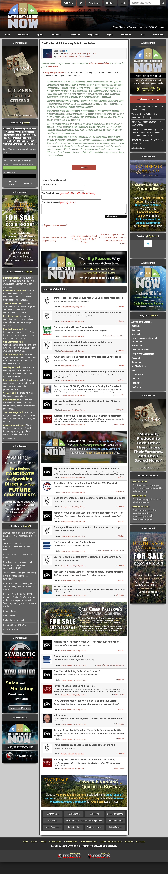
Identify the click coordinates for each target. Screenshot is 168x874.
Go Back (83, 167)
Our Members (53, 815)
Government (22, 34)
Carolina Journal (119, 426)
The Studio (136, 387)
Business (56, 34)
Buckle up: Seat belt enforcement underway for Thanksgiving (84, 761)
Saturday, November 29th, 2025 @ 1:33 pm (73, 652)
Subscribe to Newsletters (111, 843)
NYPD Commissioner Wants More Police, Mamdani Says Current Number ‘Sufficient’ (85, 703)
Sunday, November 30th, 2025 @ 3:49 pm (73, 494)
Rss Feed (129, 843)
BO (81, 3)
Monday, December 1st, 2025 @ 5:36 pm (72, 323)
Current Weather (115, 822)
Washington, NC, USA (148, 249)
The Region (136, 383)
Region (110, 34)
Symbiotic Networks (140, 506)
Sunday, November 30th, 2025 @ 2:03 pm (73, 523)
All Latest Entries (10, 629)
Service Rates (55, 843)
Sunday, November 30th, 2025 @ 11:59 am (73, 553)
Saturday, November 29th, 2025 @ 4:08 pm (73, 567)
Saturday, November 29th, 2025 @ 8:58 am (73, 740)
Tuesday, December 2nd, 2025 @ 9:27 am (73, 308)
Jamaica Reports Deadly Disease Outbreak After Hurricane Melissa (87, 643)
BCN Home (94, 815)
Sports (134, 370)
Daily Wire (121, 381)
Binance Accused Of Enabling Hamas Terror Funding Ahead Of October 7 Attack (19, 586)
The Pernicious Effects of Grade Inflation (74, 543)
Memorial (135, 358)
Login (123, 3)
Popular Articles (138, 495)
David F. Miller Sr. (10, 615)
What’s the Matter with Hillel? (68, 657)
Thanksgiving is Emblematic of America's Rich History (144, 116)
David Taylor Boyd (11, 611)
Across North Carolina (141, 321)
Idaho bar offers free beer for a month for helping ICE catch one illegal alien (89, 501)
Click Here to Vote (12, 182)
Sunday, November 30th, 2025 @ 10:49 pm (73, 411)
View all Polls (28, 183)
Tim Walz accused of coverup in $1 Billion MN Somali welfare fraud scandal (18, 546)
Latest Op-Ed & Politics (55, 290)
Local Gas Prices (139, 481)
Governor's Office (119, 396)
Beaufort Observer (115, 815)
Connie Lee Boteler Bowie (14, 625)
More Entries (85, 56)
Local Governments (140, 349)
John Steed (121, 308)
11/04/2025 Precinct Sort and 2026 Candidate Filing (147, 108)
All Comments (9, 438)
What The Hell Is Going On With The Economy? (77, 672)
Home (7, 34)
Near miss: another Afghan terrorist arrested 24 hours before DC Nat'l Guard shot (89, 560)
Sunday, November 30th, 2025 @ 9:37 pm (73, 479)
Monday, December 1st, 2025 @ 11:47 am (73, 382)
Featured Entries (94, 828)
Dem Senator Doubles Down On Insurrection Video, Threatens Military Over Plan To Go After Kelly (88, 574)
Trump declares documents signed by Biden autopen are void (84, 746)
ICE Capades (60, 716)
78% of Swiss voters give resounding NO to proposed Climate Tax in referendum (19, 575)
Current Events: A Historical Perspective (84, 822)
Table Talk (68, 3)
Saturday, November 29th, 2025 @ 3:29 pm (73, 597)
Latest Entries (115, 828)
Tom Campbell (120, 725)
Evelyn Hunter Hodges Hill (14, 620)
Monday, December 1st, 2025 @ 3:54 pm (72, 352)
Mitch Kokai (53, 66)
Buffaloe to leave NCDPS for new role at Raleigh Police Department (87, 417)
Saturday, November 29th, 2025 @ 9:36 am (73, 726)
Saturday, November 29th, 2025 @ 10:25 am (73, 682)
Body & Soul (93, 34)
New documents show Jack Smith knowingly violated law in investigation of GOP (18, 565)
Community (75, 34)
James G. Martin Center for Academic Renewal (110, 552)
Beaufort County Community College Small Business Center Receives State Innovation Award (147, 132)
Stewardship (158, 34)
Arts (142, 34)
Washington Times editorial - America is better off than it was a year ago (88, 530)
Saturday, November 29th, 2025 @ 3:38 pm (73, 582)
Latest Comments (52, 828)
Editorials (84, 240)
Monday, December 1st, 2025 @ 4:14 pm (72, 338)
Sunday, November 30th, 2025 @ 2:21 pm (73, 508)
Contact (34, 843)
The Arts (135, 378)
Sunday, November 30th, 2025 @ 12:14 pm (73, 538)
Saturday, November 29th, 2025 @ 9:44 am (73, 711)
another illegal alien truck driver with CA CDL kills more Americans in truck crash (19, 536)
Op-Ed (39, 34)
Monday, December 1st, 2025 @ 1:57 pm (72, 367)
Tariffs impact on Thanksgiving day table (74, 687)
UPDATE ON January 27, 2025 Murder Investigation (147, 142)
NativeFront (126, 34)
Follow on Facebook (88, 843)
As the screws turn (63, 587)
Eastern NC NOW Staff (117, 493)
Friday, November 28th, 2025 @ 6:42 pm (72, 755)
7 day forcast (152, 236)
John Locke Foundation (67, 56)
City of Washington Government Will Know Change (147, 123)
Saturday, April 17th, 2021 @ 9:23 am (80, 53)
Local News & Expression (142, 354)
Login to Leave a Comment (55, 226)
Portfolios (52, 822)
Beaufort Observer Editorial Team (114, 337)
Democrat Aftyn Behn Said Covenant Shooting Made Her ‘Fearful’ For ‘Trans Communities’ (88, 515)
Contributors (94, 3)
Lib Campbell (120, 596)
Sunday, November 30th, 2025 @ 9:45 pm (73, 426)
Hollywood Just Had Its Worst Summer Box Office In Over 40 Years (87, 402)
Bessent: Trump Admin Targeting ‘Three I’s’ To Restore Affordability (87, 731)
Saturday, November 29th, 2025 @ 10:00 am (73, 696)
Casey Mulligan (50, 72)
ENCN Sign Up (73, 815)
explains (62, 72)
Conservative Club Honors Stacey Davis (18, 556)
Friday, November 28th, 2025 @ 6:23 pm (72, 770)
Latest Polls (73, 828)
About (43, 843)
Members (110, 3)
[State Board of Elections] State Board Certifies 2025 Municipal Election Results (85, 486)
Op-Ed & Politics (138, 366)
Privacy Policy (70, 843)
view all (26, 122)
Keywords (140, 843)
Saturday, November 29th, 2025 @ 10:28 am (73, 667)
